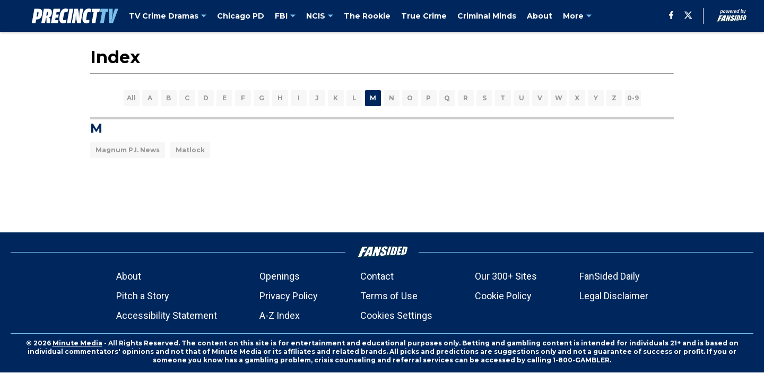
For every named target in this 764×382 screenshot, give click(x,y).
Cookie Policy (503, 295)
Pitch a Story (142, 295)
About (128, 276)
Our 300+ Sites (506, 276)
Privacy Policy (288, 295)
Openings (279, 276)
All (131, 98)
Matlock (190, 150)
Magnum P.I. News (128, 150)
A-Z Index (279, 315)
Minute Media (77, 343)
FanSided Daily (609, 276)
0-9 (633, 98)
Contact (377, 276)
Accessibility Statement (166, 315)
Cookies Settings (396, 315)
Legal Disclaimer (613, 295)
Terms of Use (389, 295)
